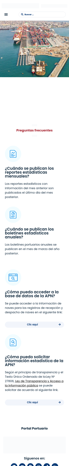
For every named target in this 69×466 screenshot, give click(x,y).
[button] (6, 14)
